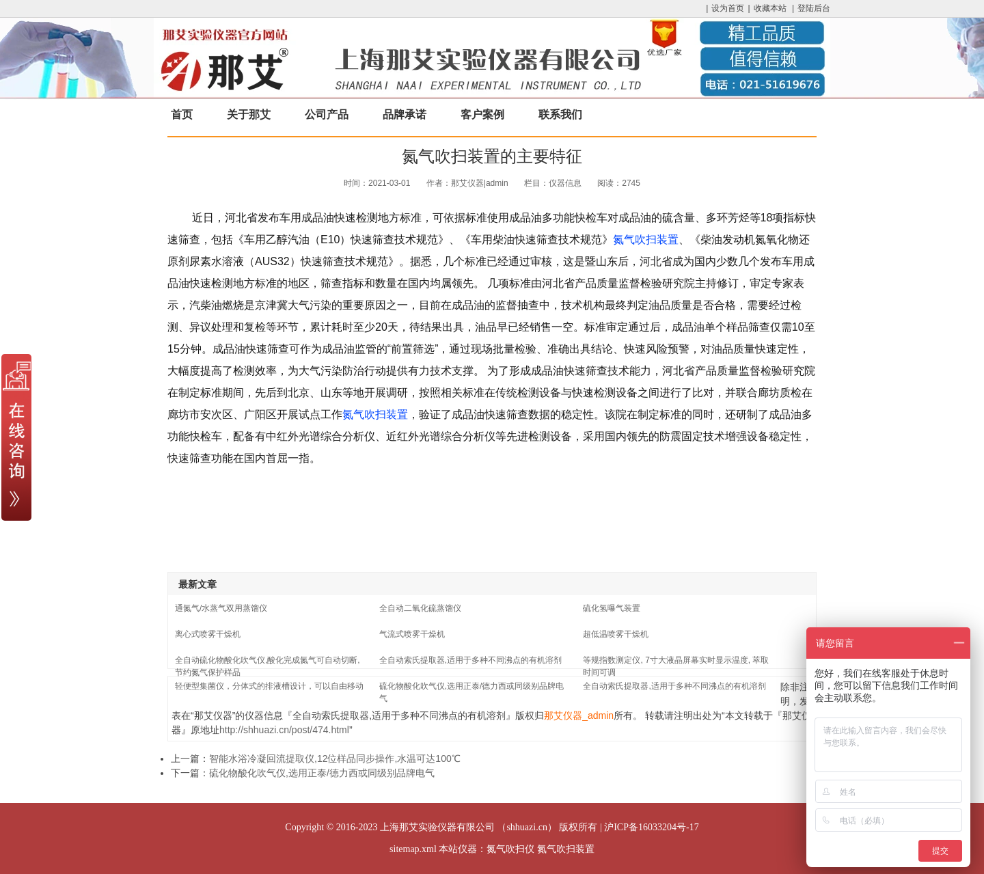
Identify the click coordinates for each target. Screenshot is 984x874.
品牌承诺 (404, 114)
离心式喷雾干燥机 (208, 634)
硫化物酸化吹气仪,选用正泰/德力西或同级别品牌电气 (322, 772)
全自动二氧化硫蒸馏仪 (420, 608)
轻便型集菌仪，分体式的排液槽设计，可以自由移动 (269, 686)
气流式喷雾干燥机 (412, 634)
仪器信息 (565, 183)
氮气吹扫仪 (510, 849)
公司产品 (326, 114)
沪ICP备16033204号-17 (651, 827)
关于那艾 (249, 114)
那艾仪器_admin (579, 715)
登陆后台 (813, 8)
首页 (182, 114)
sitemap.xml (413, 849)
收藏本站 (770, 8)
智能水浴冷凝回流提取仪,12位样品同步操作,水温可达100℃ (335, 758)
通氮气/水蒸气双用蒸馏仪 (221, 608)
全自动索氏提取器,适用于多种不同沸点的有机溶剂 (470, 660)
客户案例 (482, 114)
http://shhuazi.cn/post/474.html (284, 729)
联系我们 (560, 114)
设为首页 (727, 8)
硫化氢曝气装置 (611, 608)
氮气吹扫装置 (646, 239)
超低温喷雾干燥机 (615, 634)
